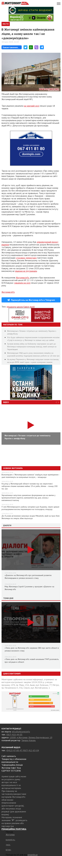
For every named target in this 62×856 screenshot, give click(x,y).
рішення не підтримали (26, 271)
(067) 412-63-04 (31, 750)
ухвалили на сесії (22, 282)
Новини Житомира (13, 468)
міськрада (11, 306)
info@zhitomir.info (21, 731)
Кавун (26, 306)
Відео (6, 402)
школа (20, 306)
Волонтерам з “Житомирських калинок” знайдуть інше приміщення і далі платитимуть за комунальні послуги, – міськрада (30, 475)
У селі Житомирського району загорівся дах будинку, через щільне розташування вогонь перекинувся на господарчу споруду (30, 508)
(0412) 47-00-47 (14, 750)
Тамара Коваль (28, 740)
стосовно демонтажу (26, 257)
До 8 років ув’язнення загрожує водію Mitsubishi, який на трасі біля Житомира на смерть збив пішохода (30, 517)
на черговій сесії (31, 105)
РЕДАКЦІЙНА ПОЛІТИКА (14, 829)
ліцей (32, 306)
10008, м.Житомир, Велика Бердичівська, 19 (31, 737)
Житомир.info (22, 277)
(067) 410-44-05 (14, 734)
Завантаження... (11, 47)
